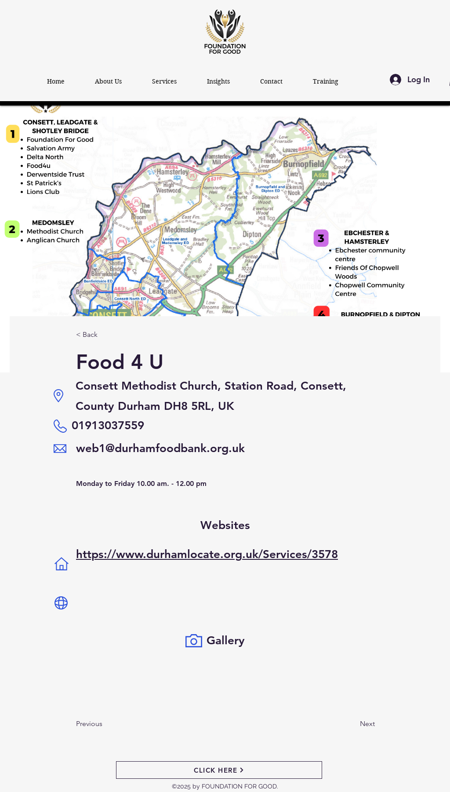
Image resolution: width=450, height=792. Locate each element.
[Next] (345, 724)
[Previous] (111, 724)
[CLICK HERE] (219, 770)
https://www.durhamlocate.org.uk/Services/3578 (207, 554)
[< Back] (105, 334)
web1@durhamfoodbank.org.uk (160, 448)
